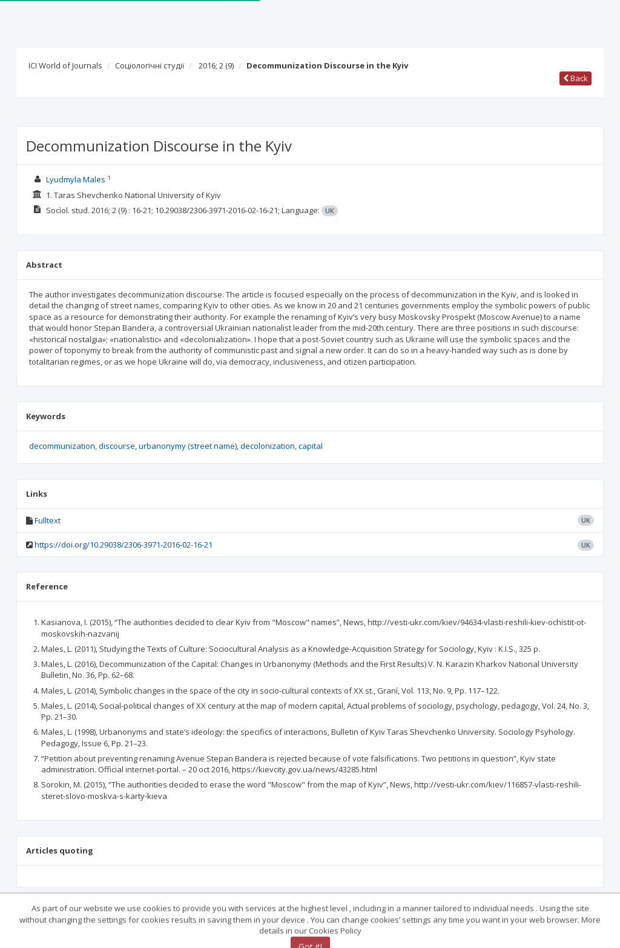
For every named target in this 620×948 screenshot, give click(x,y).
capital (310, 445)
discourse (117, 445)
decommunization (62, 445)
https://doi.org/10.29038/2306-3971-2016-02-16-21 (124, 544)
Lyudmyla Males (75, 179)
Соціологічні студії (149, 65)
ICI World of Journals (65, 65)
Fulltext (48, 520)
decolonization (267, 445)
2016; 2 (216, 65)
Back (575, 78)
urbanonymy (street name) (188, 445)
